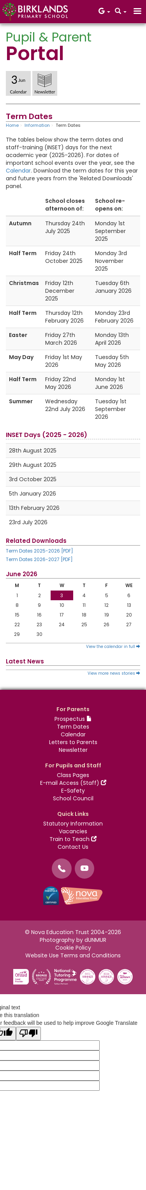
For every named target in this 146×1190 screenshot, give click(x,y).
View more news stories (114, 673)
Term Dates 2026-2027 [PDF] (39, 559)
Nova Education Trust (60, 932)
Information (37, 125)
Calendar (18, 170)
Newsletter (73, 750)
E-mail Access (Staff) (73, 783)
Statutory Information (73, 823)
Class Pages (73, 775)
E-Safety (73, 790)
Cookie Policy (73, 948)
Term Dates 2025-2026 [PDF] (39, 551)
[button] (104, 11)
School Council (73, 798)
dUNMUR (95, 940)
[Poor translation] (28, 1033)
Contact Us (73, 847)
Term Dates (73, 727)
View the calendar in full (113, 646)
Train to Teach (73, 839)
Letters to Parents (73, 742)
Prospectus (73, 719)
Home (12, 125)
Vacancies (73, 831)
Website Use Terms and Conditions (73, 955)
